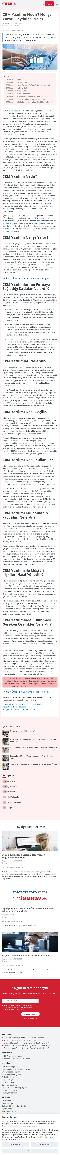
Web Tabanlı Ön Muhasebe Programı (16, 1069)
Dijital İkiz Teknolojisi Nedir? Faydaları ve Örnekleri (24, 1037)
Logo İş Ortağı (7, 1080)
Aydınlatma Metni (10, 1005)
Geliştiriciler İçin (8, 1077)
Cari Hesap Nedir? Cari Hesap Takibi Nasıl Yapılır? (22, 704)
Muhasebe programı (10, 223)
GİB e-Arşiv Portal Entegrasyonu (14, 1087)
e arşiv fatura (10, 228)
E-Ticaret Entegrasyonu (11, 1090)
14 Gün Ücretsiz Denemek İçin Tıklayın (25, 278)
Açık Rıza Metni (27, 1007)
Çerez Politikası (8, 1114)
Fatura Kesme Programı (11, 1074)
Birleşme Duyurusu (9, 1111)
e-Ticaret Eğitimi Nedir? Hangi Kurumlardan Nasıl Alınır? (26, 1043)
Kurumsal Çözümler (10, 1085)
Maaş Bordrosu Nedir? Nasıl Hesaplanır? (18, 709)
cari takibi (35, 223)
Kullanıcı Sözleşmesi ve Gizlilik (14, 1106)
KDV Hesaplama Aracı (13, 1056)
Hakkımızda (6, 1101)
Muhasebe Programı (10, 1066)
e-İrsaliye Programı (9, 1093)
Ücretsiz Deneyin (49, 4)
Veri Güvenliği (7, 1103)
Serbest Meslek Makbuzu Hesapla (17, 1059)
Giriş (42, 4)
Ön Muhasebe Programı (11, 1072)
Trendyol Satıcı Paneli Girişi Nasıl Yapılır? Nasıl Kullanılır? (26, 1048)
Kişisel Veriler (7, 1108)
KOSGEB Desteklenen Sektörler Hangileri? (20, 1040)
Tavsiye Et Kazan (8, 1082)
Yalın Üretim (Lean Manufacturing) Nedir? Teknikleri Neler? (27, 1045)
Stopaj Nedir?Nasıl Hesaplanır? (14, 707)
